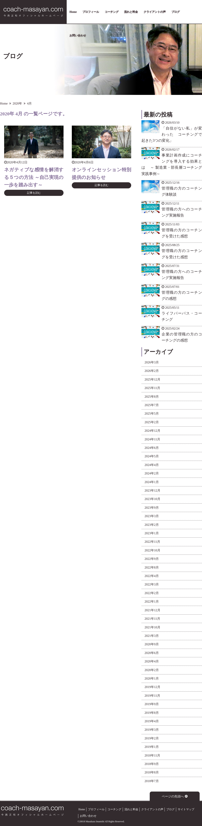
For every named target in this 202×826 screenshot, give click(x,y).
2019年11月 (152, 695)
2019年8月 (152, 712)
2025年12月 (152, 379)
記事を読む (34, 192)
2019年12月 (152, 687)
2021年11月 (152, 618)
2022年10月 (152, 550)
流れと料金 (131, 11)
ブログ (175, 11)
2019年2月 (152, 738)
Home (73, 11)
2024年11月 (152, 439)
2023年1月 (152, 533)
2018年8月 (152, 772)
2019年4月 (152, 721)
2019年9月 (152, 704)
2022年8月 (152, 567)
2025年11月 (152, 388)
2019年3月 (152, 729)
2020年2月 (152, 670)
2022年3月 (152, 584)
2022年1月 (152, 601)
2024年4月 (152, 465)
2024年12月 (152, 430)
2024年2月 (152, 473)
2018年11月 (152, 755)
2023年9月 (152, 507)
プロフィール (90, 11)
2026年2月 (152, 370)
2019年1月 (152, 746)
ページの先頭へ (175, 796)
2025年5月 (152, 413)
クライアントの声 (155, 11)
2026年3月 (152, 362)
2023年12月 (152, 490)
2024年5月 (152, 456)
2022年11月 (152, 541)
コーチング (112, 11)
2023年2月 (152, 524)
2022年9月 (152, 558)
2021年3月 (152, 635)
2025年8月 (152, 396)
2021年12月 (152, 610)
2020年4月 (152, 661)
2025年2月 (152, 422)
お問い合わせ (77, 35)
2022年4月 (152, 576)
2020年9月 (152, 644)
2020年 (17, 103)
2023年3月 (152, 516)
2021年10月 (152, 627)
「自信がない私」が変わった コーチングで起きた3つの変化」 (171, 134)
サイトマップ (186, 809)
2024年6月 (152, 447)
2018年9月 (152, 764)
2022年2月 (152, 593)
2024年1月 (152, 482)
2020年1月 (152, 678)
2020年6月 (152, 653)
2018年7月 (152, 781)
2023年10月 (152, 499)
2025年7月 (152, 405)
